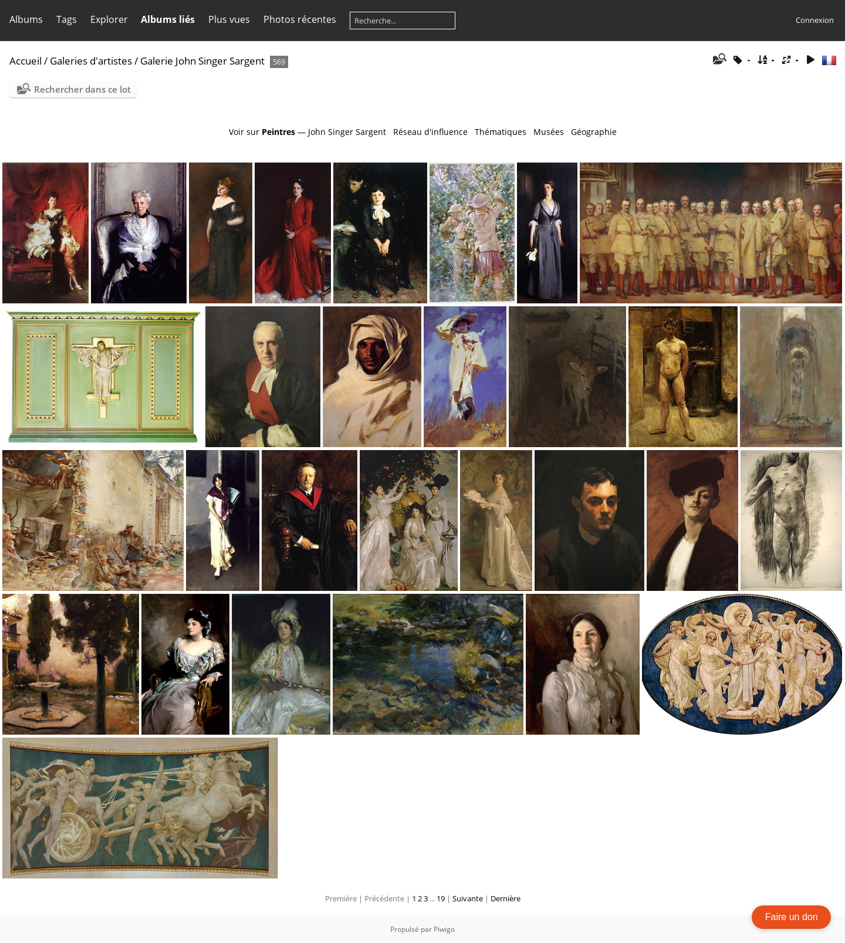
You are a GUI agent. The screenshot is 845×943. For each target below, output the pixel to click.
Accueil (25, 60)
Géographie (594, 131)
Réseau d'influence (430, 131)
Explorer (109, 19)
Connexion (815, 20)
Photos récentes (299, 19)
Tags (66, 19)
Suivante (467, 898)
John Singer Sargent (347, 131)
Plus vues (229, 19)
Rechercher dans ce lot (82, 89)
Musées (548, 131)
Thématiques (500, 131)
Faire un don (791, 917)
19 (441, 898)
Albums (26, 19)
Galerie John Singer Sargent (202, 60)
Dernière (505, 898)
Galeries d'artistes (91, 60)
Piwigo (444, 929)
